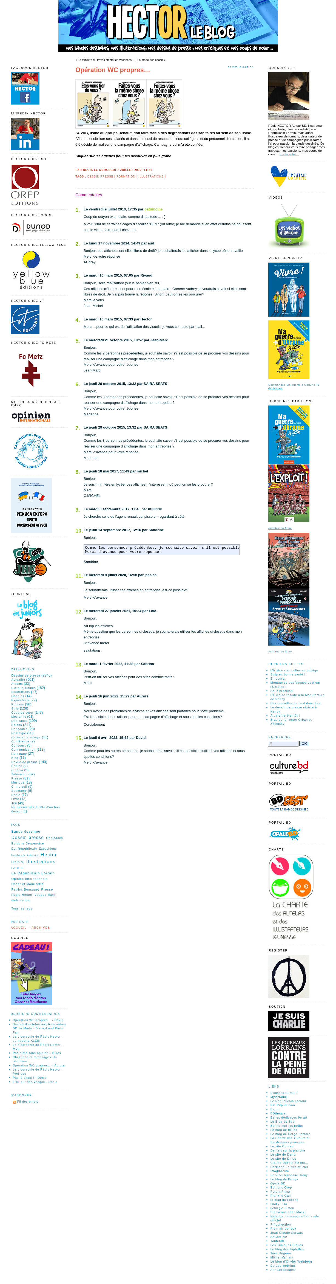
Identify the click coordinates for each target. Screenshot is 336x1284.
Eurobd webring (282, 1265)
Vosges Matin (45, 894)
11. (79, 576)
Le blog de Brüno (283, 1129)
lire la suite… (289, 154)
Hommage (19, 753)
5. (77, 341)
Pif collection (280, 1224)
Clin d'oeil (19, 786)
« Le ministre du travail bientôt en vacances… (105, 59)
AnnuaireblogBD (283, 1269)
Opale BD (278, 1183)
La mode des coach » (151, 59)
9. (77, 510)
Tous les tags (22, 908)
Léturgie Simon (282, 1208)
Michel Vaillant (282, 1257)
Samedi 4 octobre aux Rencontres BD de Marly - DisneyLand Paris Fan (39, 1028)
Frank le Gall (280, 1195)
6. (77, 384)
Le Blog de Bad (282, 1121)
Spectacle (19, 790)
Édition (17, 766)
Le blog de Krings (284, 1179)
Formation (125, 176)
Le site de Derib (283, 1154)
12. (79, 612)
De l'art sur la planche (287, 1150)
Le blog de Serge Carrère (290, 1134)
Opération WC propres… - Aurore (39, 1065)
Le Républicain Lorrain (33, 873)
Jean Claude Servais (286, 1232)
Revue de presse (25, 762)
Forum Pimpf (280, 1191)
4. (77, 320)
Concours (19, 745)
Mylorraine (278, 1097)
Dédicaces (20, 720)
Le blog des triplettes (287, 1249)
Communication (241, 67)
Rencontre (20, 729)
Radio (16, 794)
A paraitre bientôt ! (285, 715)
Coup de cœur (23, 712)
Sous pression (281, 690)
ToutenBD (278, 1241)
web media (21, 900)
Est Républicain (24, 848)
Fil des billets (28, 1101)
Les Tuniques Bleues (286, 1245)
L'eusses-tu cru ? (284, 1092)
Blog (15, 757)
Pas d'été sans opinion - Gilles (37, 1053)
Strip (15, 708)
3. (77, 276)
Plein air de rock (283, 1228)
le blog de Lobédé (284, 1199)
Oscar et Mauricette (28, 884)
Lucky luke (278, 1204)
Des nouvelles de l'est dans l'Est (296, 703)
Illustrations (151, 176)
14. (79, 697)
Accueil (19, 927)
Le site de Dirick (283, 1158)
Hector (49, 854)
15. (79, 738)
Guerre (33, 855)
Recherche (280, 737)
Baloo (275, 1109)
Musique (18, 782)
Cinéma (17, 770)
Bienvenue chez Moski (288, 1212)
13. (79, 664)
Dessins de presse (26, 675)
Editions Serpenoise (28, 843)
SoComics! (278, 1236)
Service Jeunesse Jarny (289, 1175)
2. (77, 244)
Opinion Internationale (30, 878)
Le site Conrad (282, 1146)
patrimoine (153, 209)
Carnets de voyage (26, 737)
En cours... (279, 678)
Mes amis (19, 716)
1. (77, 210)
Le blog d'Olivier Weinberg (291, 1261)
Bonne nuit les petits (286, 1125)
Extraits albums (24, 687)
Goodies (18, 696)
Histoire (18, 862)
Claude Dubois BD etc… (289, 1162)
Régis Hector (22, 894)
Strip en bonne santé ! (288, 674)
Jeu (14, 803)
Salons (17, 725)
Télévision (20, 774)
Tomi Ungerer (281, 1253)
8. (77, 472)
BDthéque (278, 1113)
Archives (41, 927)
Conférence (21, 741)
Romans (18, 704)
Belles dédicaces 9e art (288, 1117)
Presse (17, 778)
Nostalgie (19, 733)
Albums (17, 683)
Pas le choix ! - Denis (30, 1077)
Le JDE (17, 868)
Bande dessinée (26, 832)
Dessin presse (100, 176)
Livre (15, 799)
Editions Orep (281, 1187)
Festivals (18, 855)
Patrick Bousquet (25, 889)
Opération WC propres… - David (38, 1020)
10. (79, 531)
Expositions (21, 700)
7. (77, 428)
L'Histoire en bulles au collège (294, 670)
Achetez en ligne (280, 528)
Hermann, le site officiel (289, 1166)
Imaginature (279, 1171)
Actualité (18, 679)
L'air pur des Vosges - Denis (35, 1081)
